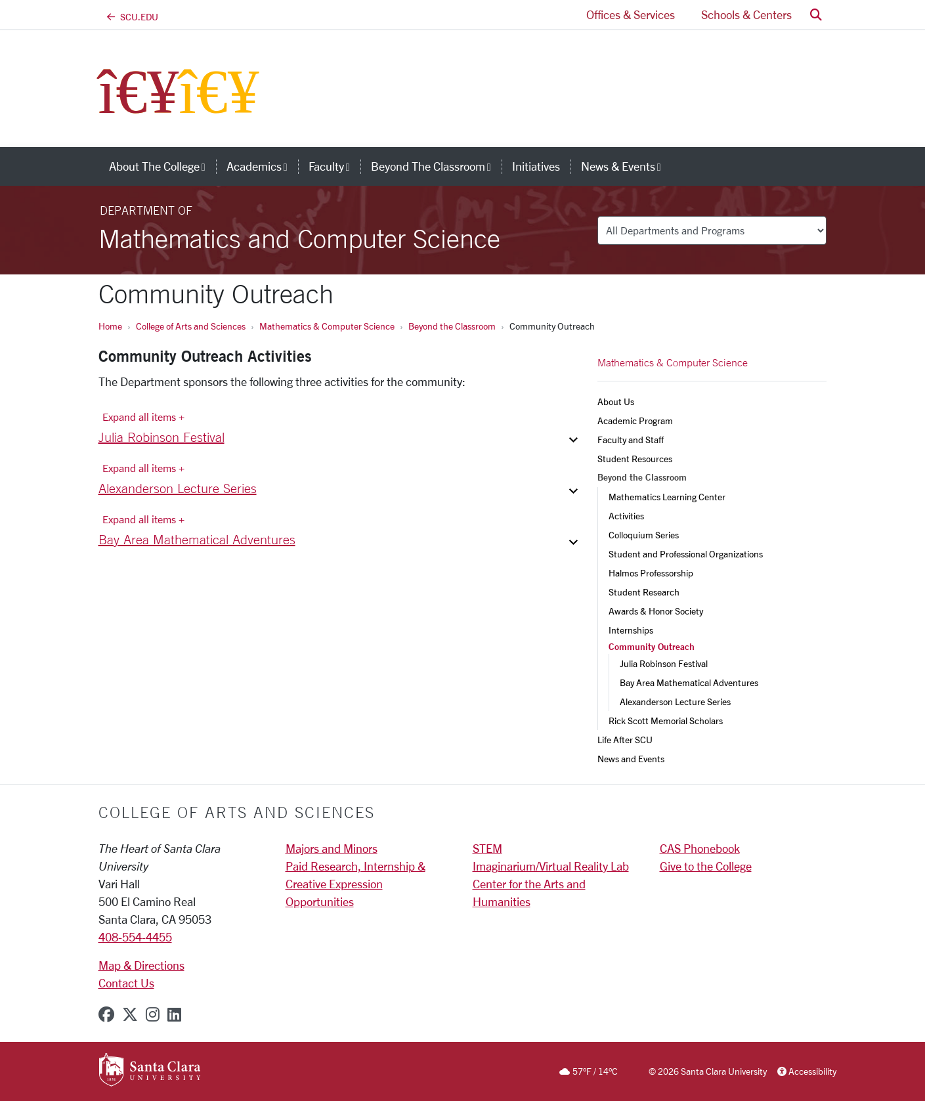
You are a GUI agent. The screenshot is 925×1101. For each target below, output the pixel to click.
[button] (816, 15)
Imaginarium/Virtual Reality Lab (551, 866)
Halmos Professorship (651, 572)
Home (110, 326)
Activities (626, 515)
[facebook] (106, 1014)
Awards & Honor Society (656, 610)
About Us (615, 401)
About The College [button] (162, 166)
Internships (631, 630)
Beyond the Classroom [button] (436, 166)
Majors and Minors (331, 848)
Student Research (644, 591)
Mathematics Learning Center (667, 496)
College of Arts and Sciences (191, 326)
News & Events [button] (626, 166)
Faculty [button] (334, 166)
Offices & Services (630, 14)
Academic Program (635, 420)
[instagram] (153, 1014)
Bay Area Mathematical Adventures (689, 682)
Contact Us (126, 982)
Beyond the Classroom (452, 326)
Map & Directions (141, 965)
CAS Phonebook (700, 848)
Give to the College (706, 866)
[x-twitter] (130, 1014)
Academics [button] (262, 166)
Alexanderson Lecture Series (675, 701)
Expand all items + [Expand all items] (143, 416)
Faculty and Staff (630, 439)
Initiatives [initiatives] (536, 166)
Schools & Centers (746, 14)
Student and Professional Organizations (686, 553)
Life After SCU (625, 739)
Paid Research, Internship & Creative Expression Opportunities (355, 883)
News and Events (630, 758)
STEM (487, 848)
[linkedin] (174, 1014)
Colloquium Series (644, 534)
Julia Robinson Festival (664, 663)
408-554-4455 (135, 936)
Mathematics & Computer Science (327, 326)
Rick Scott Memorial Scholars (666, 720)
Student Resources (634, 458)
